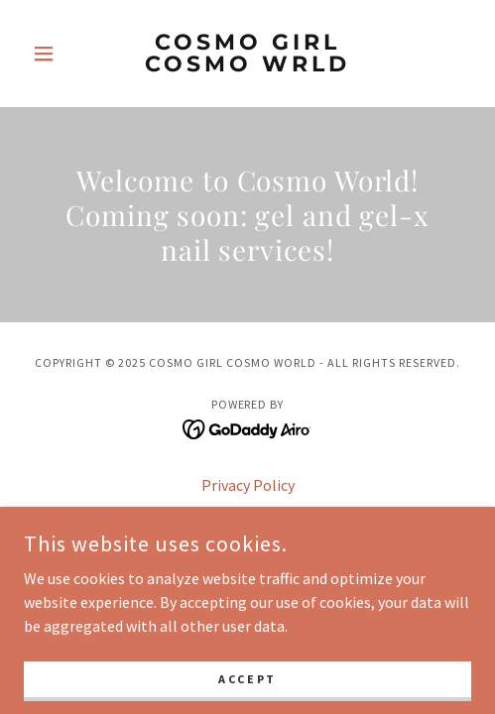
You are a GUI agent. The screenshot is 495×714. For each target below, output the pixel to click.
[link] (248, 53)
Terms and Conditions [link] (248, 513)
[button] (57, 53)
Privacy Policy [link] (248, 485)
